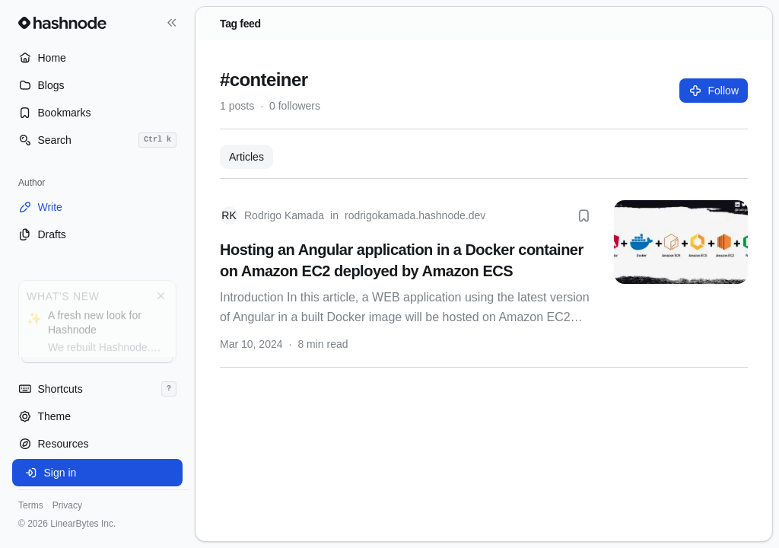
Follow (713, 90)
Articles (246, 157)
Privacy (67, 505)
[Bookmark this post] (583, 215)
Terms (30, 505)
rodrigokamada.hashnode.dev (415, 215)
